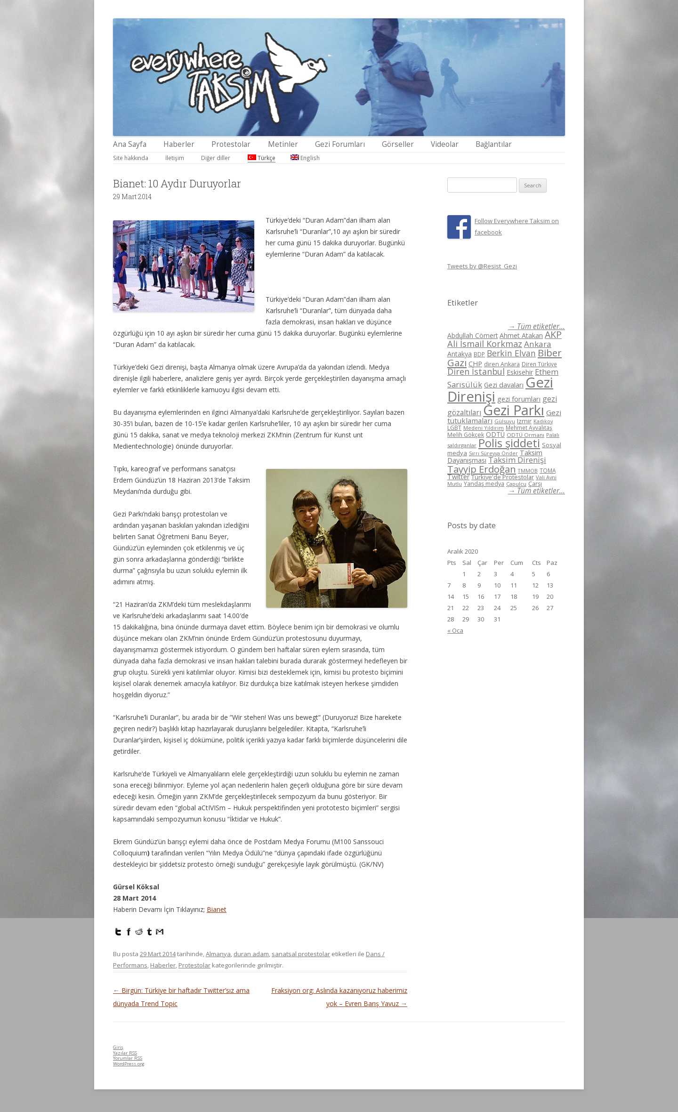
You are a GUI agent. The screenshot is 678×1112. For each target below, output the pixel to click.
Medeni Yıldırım (483, 427)
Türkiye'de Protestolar (502, 477)
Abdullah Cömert (472, 335)
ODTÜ (495, 434)
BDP (479, 354)
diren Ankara (502, 364)
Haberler (178, 144)
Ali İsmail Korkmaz (484, 343)
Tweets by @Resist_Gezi (482, 266)
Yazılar (125, 1053)
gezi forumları (519, 399)
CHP (475, 363)
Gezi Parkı (513, 410)
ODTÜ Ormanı (525, 434)
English (305, 157)
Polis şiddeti (509, 443)
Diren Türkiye (539, 364)
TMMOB (528, 470)
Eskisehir (520, 372)
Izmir (524, 421)
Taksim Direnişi (517, 459)
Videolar (445, 144)
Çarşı (535, 483)
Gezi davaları (504, 384)
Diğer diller (215, 157)
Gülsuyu (504, 421)
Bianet (216, 909)
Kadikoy (543, 421)
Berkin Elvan (511, 353)
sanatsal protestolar (301, 954)
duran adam (251, 954)
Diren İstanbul (476, 371)
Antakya (459, 353)
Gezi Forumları (340, 144)
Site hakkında (130, 157)
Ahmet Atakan (521, 335)
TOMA (548, 470)
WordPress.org (129, 1064)
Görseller (398, 144)
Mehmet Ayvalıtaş (529, 427)
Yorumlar (127, 1058)
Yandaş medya (484, 484)
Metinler (283, 144)
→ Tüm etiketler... (536, 326)
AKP (553, 334)
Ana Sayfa (129, 144)
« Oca (455, 630)
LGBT (454, 428)
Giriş (118, 1047)
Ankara (537, 343)
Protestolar (230, 144)
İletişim (174, 157)
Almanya (218, 954)
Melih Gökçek (465, 435)
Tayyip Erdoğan (481, 468)
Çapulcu (516, 483)
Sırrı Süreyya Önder (493, 453)
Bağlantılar (494, 144)
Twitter (458, 476)
